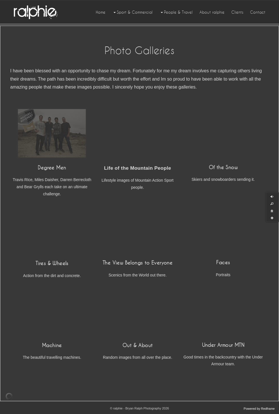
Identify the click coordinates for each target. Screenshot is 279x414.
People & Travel (176, 12)
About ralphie (211, 12)
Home (100, 12)
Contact (257, 12)
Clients (237, 12)
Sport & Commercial (132, 12)
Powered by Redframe (259, 408)
